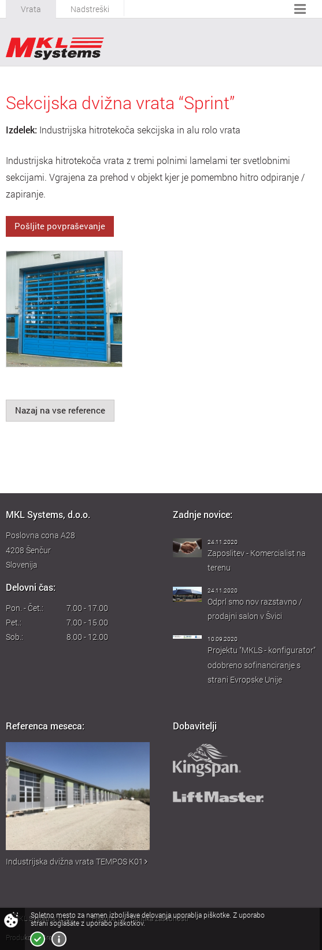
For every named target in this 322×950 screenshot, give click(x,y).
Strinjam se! (37, 939)
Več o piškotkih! (58, 939)
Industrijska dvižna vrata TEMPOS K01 (76, 861)
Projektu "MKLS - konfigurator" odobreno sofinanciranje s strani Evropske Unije (262, 664)
